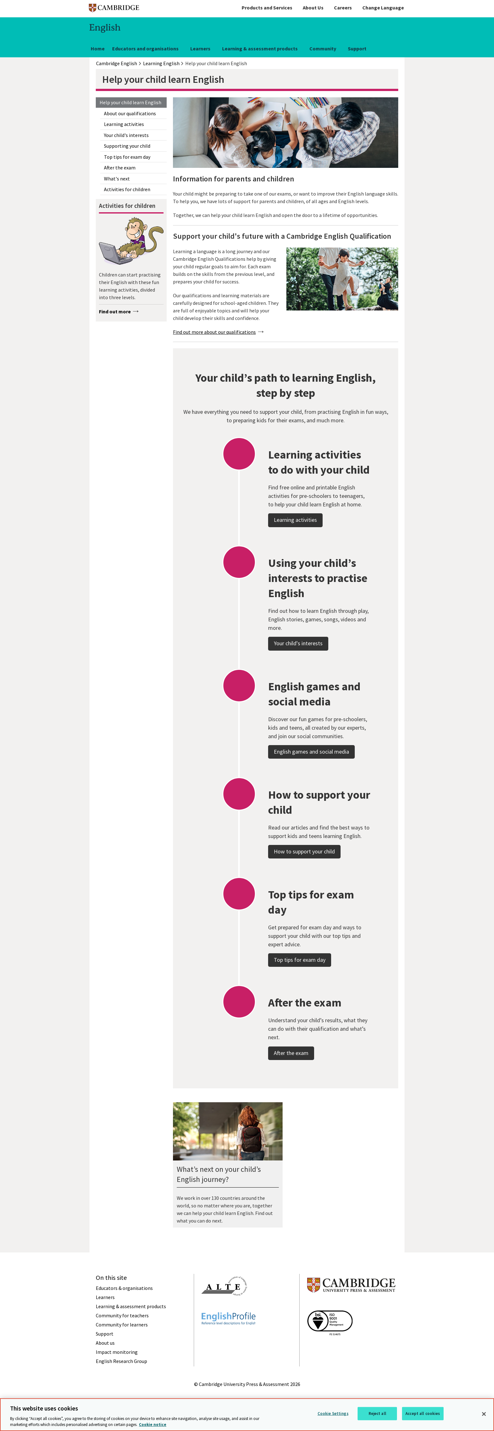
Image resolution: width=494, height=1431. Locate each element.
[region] (247, 1414)
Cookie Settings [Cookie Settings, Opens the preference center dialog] (333, 1413)
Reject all (377, 1413)
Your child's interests (126, 135)
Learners (200, 48)
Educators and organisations (145, 48)
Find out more (115, 311)
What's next (117, 178)
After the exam (119, 167)
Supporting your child (127, 146)
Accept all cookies (422, 1413)
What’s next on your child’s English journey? (219, 1174)
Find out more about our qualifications (214, 332)
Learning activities (124, 124)
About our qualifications (130, 113)
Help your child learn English (130, 102)
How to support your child (304, 869)
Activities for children (127, 189)
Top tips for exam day (127, 157)
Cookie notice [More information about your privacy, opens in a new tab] (152, 1424)
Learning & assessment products (260, 48)
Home (98, 48)
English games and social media (311, 769)
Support (357, 48)
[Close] (484, 1414)
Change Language (383, 7)
